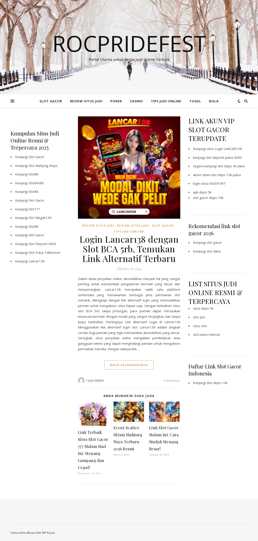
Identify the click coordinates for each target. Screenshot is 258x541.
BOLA (214, 101)
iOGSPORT (217, 183)
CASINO (136, 101)
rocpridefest (95, 380)
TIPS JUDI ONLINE (166, 101)
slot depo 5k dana (231, 166)
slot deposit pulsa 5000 (224, 157)
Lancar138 (37, 261)
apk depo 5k (202, 192)
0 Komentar (172, 380)
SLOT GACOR (51, 101)
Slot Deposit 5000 (42, 244)
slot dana (213, 251)
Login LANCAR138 (228, 148)
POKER (116, 101)
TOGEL (195, 101)
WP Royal (48, 533)
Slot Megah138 (40, 217)
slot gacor (214, 242)
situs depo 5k (203, 308)
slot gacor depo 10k (208, 197)
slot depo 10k (217, 383)
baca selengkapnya (129, 365)
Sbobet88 (36, 183)
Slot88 (33, 174)
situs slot (200, 326)
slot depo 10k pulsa (226, 175)
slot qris (199, 317)
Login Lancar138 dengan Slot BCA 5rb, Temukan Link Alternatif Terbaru (129, 248)
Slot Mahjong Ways (43, 165)
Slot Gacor (36, 157)
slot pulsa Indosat (206, 334)
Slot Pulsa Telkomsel (44, 252)
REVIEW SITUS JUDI (86, 101)
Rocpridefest (129, 43)
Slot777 (34, 209)
